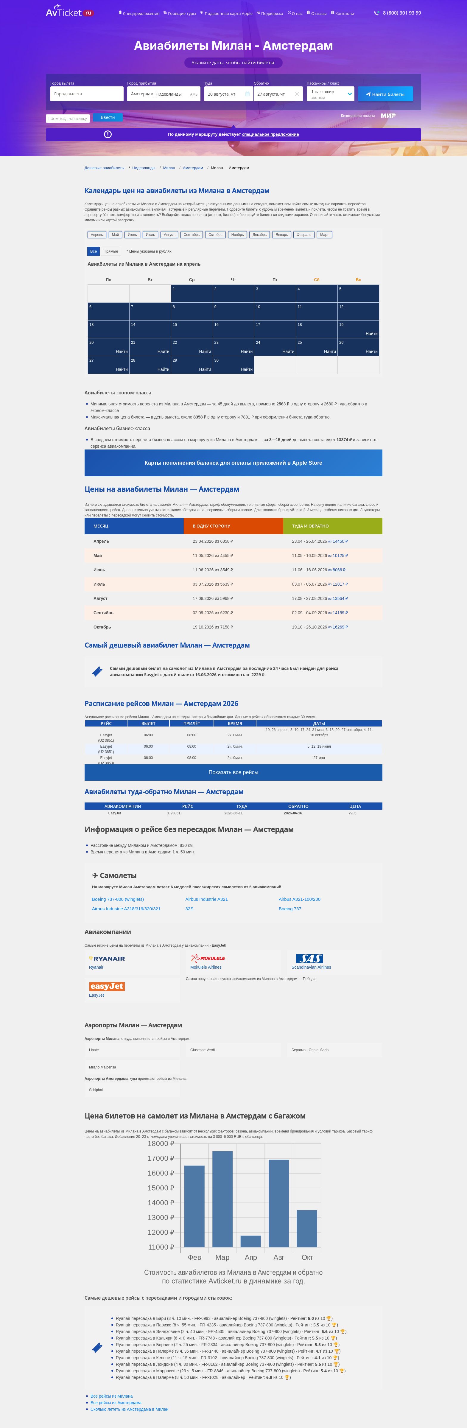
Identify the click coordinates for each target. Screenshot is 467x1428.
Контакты (336, 13)
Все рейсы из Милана (112, 1395)
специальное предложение (271, 133)
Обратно (261, 83)
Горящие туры (186, 13)
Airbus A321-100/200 (299, 898)
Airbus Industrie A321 (207, 898)
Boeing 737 (290, 908)
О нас (291, 13)
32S (190, 908)
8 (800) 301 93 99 (402, 13)
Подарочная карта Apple (229, 13)
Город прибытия (141, 83)
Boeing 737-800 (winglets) (118, 898)
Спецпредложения (149, 13)
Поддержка (268, 13)
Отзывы (312, 13)
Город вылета (62, 83)
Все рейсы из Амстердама (116, 1401)
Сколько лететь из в (129, 1408)
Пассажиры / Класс (323, 83)
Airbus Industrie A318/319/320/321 (126, 908)
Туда (208, 83)
